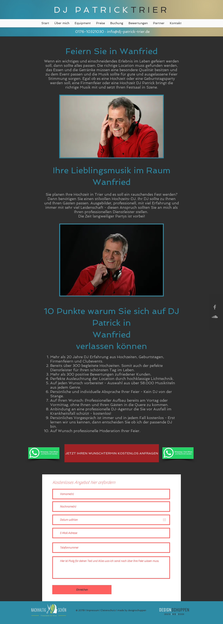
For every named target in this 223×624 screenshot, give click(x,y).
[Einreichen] (82, 589)
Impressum (93, 610)
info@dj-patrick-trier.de (128, 31)
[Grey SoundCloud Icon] (215, 317)
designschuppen (137, 610)
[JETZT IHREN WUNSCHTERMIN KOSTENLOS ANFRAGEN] (111, 453)
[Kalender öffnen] (164, 519)
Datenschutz (108, 610)
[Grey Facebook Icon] (215, 307)
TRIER (150, 10)
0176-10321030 (89, 31)
